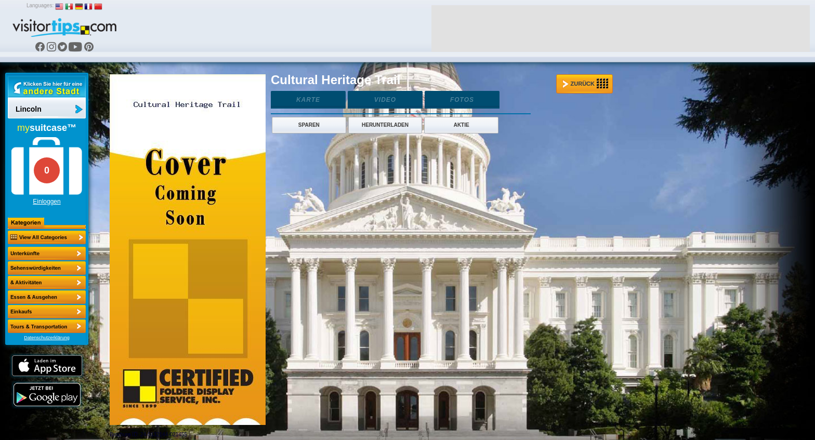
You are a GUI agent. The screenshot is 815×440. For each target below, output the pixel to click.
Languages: (40, 5)
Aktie (461, 125)
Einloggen (46, 201)
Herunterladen (385, 125)
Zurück (585, 83)
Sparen (309, 125)
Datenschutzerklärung (47, 337)
